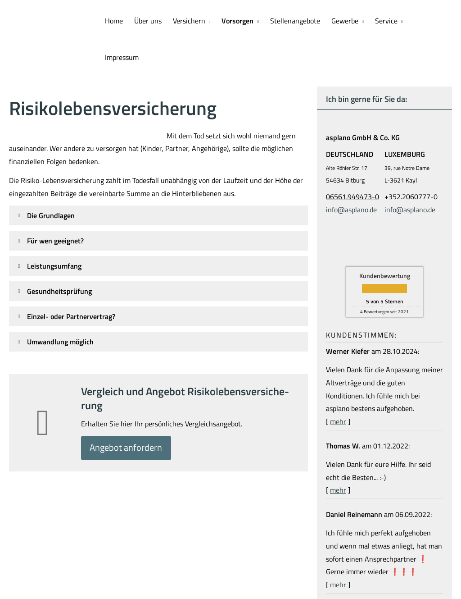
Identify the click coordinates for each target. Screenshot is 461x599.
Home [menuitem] (116, 20)
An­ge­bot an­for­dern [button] (129, 411)
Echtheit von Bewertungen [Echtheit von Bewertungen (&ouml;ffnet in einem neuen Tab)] (415, 572)
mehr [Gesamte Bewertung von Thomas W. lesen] (338, 453)
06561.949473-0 (352, 159)
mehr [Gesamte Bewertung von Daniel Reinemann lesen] (338, 547)
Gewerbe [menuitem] (344, 20)
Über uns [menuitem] (149, 20)
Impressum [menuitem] (430, 20)
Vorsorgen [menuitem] (238, 20)
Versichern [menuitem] (190, 20)
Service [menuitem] (385, 20)
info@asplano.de (351, 172)
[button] (51, 178)
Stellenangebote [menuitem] (296, 20)
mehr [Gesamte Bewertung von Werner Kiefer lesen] (338, 384)
